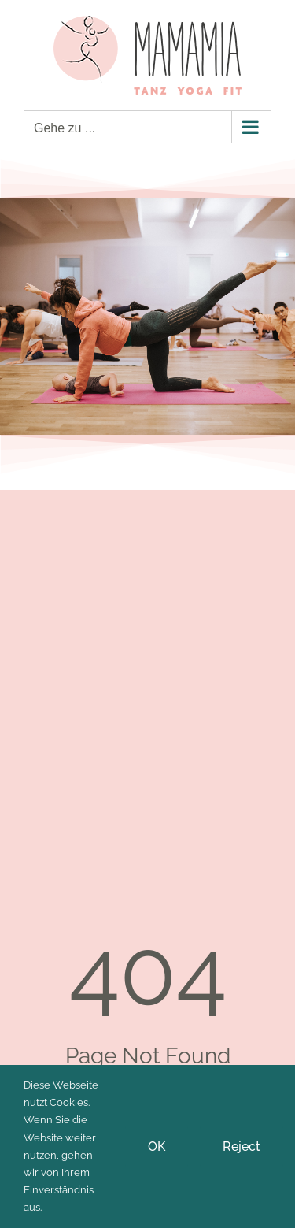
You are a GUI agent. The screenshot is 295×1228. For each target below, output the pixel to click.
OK (156, 1146)
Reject (241, 1146)
